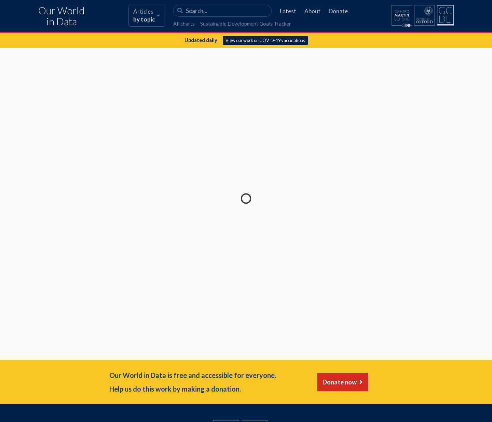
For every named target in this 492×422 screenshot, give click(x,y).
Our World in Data (61, 16)
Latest (288, 11)
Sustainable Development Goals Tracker (245, 24)
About (312, 11)
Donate (338, 11)
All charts (184, 24)
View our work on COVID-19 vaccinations (265, 40)
